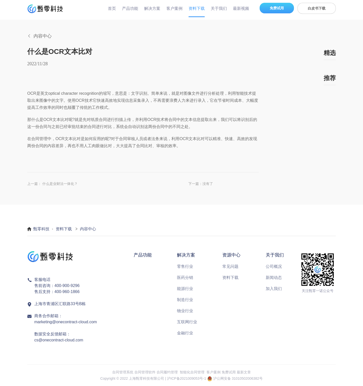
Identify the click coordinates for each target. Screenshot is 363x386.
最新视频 (241, 8)
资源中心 (231, 255)
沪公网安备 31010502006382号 (238, 378)
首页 (112, 8)
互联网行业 (187, 322)
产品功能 (130, 8)
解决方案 (152, 8)
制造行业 (185, 300)
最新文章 (244, 372)
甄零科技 (41, 229)
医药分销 (185, 277)
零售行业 (185, 266)
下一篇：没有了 (200, 184)
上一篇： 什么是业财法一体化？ (52, 184)
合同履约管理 (167, 372)
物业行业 (185, 311)
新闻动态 (274, 277)
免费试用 (277, 8)
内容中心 (88, 229)
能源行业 (185, 288)
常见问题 (230, 266)
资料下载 (197, 8)
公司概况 (274, 266)
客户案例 (174, 8)
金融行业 (185, 333)
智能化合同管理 (192, 372)
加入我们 (274, 288)
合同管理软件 (145, 372)
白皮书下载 (316, 8)
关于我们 (219, 8)
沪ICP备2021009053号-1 (186, 378)
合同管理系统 (122, 372)
